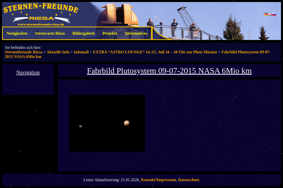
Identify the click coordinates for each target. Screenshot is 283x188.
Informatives (136, 33)
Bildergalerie (84, 33)
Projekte (109, 33)
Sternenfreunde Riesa (23, 52)
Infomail (81, 52)
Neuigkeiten (17, 33)
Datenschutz (188, 180)
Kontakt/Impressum (158, 180)
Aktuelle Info (58, 52)
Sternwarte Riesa (50, 33)
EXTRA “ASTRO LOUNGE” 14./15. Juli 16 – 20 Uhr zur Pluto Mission (155, 52)
